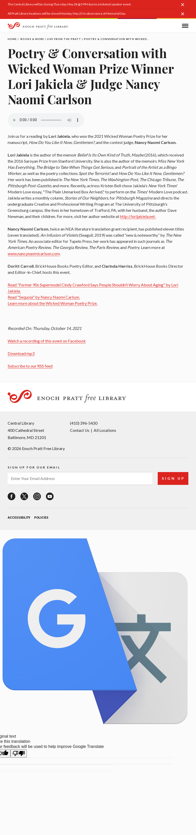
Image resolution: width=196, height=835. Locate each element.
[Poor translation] (18, 752)
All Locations (105, 429)
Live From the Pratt (64, 38)
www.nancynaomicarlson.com (34, 253)
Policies (41, 516)
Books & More (33, 38)
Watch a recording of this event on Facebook (47, 340)
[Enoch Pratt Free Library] (38, 26)
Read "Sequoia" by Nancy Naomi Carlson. (44, 297)
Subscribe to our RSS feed (30, 365)
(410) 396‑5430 (83, 422)
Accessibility (19, 516)
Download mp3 (21, 353)
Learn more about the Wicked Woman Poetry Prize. (52, 303)
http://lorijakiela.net (137, 216)
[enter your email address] (79, 477)
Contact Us (80, 429)
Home (12, 38)
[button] (184, 7)
